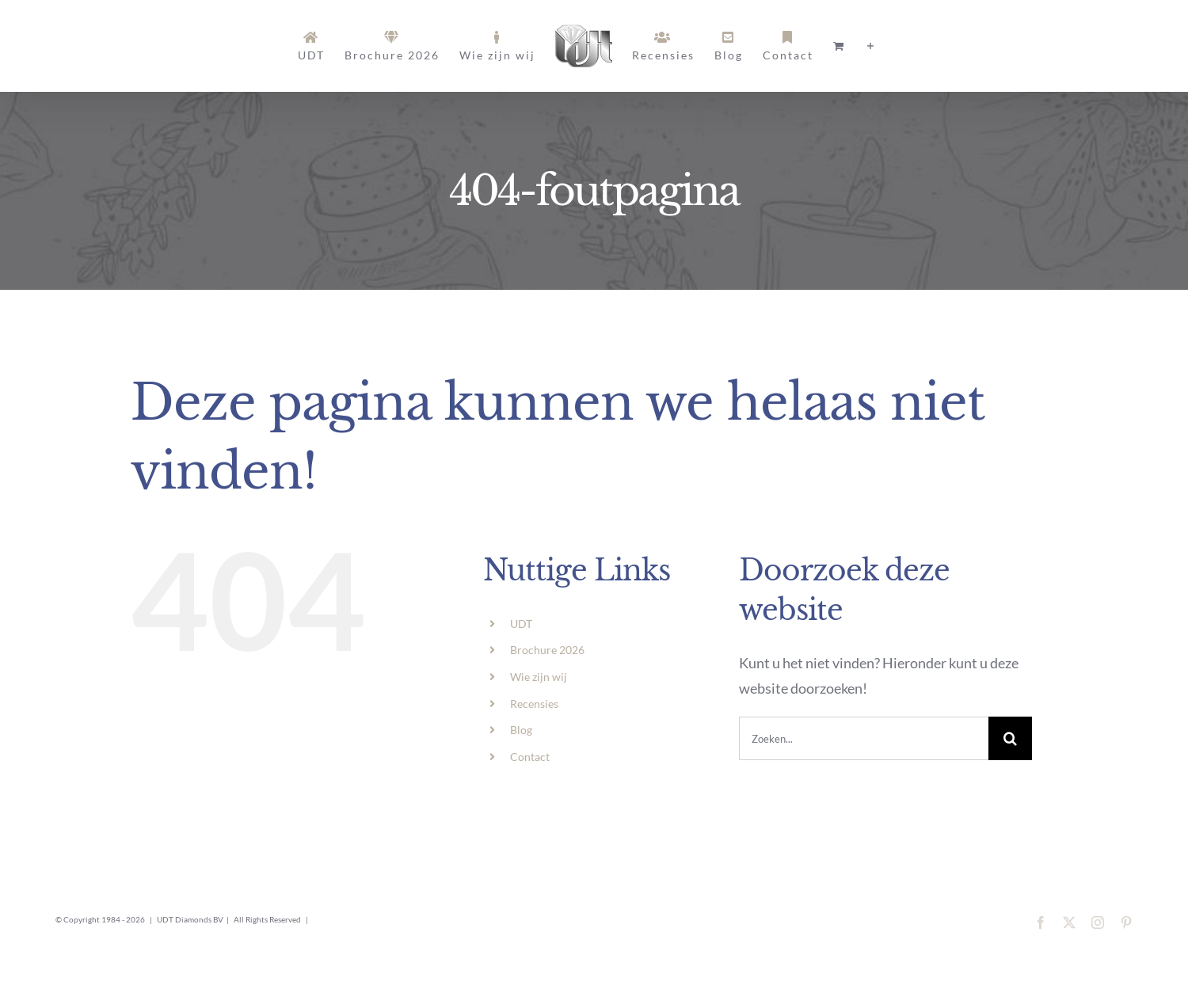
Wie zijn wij (538, 676)
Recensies (534, 703)
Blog (521, 729)
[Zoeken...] (863, 738)
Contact (530, 756)
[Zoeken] (1010, 738)
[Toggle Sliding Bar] (871, 46)
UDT (521, 623)
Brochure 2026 (547, 649)
